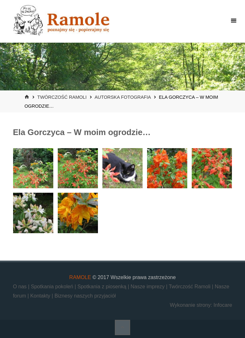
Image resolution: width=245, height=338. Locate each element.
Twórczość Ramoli (62, 97)
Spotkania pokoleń (53, 286)
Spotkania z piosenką (103, 286)
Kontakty (41, 295)
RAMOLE (80, 277)
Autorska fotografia (122, 97)
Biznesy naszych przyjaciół (85, 295)
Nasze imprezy (148, 286)
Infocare (222, 305)
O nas (20, 286)
